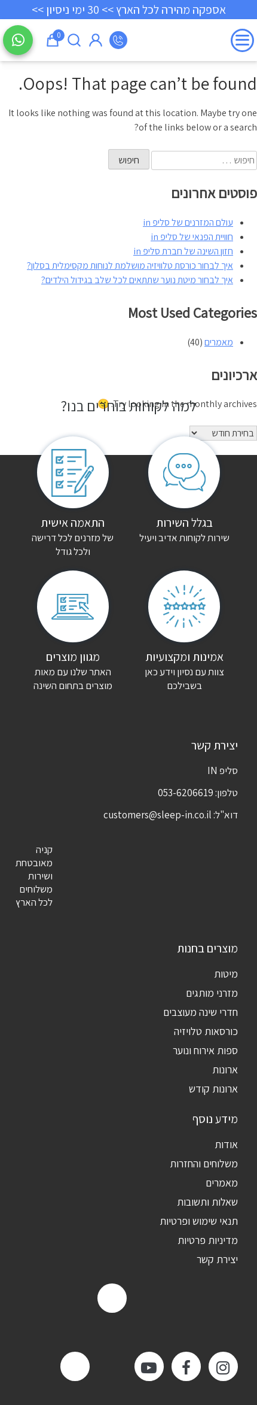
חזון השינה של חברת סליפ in (183, 251)
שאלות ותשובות (207, 1202)
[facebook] (186, 1366)
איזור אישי (95, 40)
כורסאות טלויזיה (206, 1031)
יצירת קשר (217, 1259)
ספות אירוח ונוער (205, 1050)
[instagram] (223, 1366)
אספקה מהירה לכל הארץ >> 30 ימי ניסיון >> (129, 9)
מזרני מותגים (212, 993)
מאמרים (218, 342)
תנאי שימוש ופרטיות (199, 1221)
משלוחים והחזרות (204, 1163)
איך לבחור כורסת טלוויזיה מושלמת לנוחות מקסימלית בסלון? (130, 265)
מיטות (226, 974)
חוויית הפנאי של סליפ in (192, 236)
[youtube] (149, 1366)
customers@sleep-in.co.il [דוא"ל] (157, 814)
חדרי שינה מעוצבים (200, 1012)
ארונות (225, 1069)
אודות (226, 1144)
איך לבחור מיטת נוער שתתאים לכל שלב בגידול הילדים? (137, 280)
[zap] (112, 1298)
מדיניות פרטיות (208, 1240)
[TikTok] (75, 1366)
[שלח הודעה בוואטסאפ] (18, 40)
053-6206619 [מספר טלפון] (118, 40)
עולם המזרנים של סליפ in (188, 222)
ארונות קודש (213, 1089)
